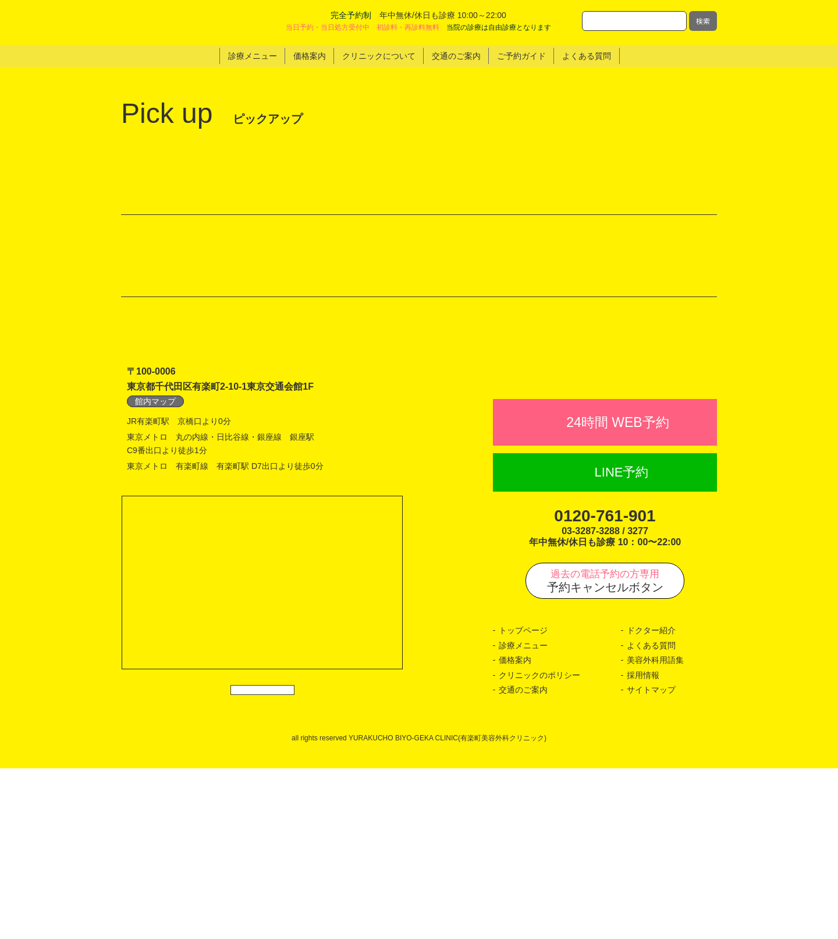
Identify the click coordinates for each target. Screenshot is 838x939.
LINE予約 (622, 643)
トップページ (523, 801)
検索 (703, 21)
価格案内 (515, 831)
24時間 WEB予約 (617, 593)
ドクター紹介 (651, 801)
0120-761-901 (604, 686)
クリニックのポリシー (539, 845)
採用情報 (643, 845)
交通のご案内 (523, 861)
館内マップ (155, 546)
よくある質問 (651, 816)
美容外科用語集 (655, 831)
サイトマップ (651, 861)
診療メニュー (523, 816)
